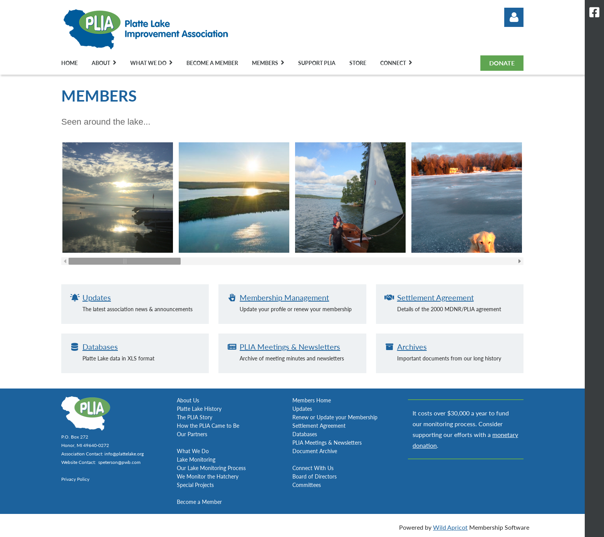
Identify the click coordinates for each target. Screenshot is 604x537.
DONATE (502, 63)
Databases (100, 346)
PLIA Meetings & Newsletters (290, 346)
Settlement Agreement (435, 297)
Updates (96, 297)
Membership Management (284, 297)
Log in (513, 17)
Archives (412, 346)
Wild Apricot (450, 527)
